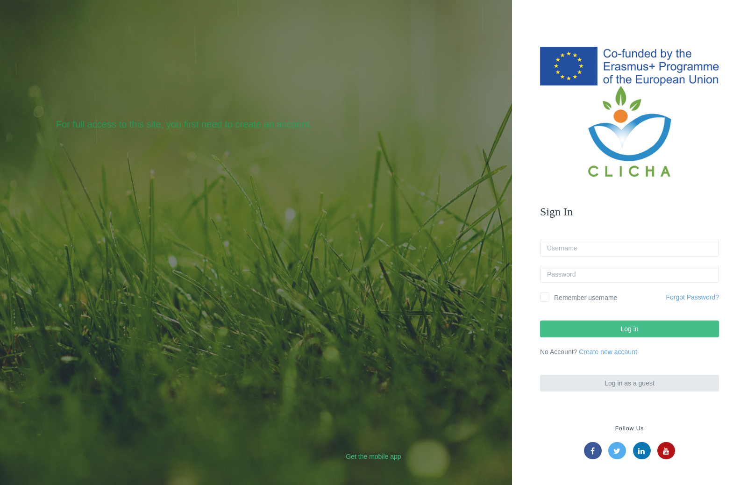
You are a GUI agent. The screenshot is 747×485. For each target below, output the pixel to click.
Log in (629, 329)
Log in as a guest (630, 383)
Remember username (585, 297)
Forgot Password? (692, 297)
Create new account (608, 352)
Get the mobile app (373, 456)
